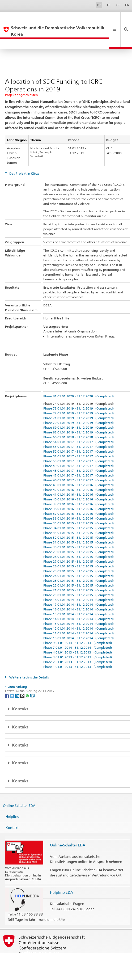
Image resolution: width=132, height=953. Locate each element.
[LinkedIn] (17, 676)
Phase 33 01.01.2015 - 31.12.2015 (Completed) (78, 513)
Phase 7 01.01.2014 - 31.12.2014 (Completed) (77, 628)
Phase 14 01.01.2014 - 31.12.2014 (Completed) (78, 599)
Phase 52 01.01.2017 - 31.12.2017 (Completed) (78, 432)
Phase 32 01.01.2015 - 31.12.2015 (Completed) (78, 518)
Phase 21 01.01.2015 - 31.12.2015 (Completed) (78, 571)
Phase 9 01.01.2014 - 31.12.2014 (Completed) (77, 623)
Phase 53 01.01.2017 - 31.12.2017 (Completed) (78, 427)
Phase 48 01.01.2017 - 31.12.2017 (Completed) (78, 451)
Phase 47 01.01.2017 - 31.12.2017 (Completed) (78, 456)
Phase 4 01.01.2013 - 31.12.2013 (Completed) (77, 633)
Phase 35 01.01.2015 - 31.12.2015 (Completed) (78, 504)
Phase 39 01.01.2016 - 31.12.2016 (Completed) (78, 485)
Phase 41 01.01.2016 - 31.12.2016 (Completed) (78, 475)
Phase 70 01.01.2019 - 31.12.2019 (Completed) (78, 403)
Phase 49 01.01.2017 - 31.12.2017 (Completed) (78, 446)
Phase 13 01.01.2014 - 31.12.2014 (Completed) (78, 604)
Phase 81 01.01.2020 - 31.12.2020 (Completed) (78, 377)
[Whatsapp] (27, 676)
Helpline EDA (61, 873)
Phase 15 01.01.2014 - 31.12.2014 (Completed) (78, 595)
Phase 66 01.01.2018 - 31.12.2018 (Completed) (78, 418)
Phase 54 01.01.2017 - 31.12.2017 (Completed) (78, 422)
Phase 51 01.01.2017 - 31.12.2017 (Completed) (78, 437)
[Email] (32, 676)
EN (127, 5)
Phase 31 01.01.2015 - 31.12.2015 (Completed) (78, 523)
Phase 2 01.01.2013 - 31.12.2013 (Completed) (77, 642)
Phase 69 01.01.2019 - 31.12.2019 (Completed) (78, 408)
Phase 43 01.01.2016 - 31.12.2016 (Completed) (78, 465)
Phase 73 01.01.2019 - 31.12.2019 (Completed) (78, 389)
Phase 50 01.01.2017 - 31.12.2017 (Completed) (78, 442)
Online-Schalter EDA (19, 786)
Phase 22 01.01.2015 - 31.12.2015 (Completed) (78, 566)
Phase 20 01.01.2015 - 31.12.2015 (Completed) (78, 575)
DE (99, 5)
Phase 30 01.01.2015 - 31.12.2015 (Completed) (78, 528)
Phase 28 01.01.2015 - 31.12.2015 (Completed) (78, 537)
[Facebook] (7, 676)
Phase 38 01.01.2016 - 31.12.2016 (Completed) (78, 489)
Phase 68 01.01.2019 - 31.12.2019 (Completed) (78, 413)
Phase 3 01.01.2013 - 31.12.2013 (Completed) (77, 638)
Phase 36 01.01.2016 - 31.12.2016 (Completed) (78, 499)
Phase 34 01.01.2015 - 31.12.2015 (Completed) (78, 509)
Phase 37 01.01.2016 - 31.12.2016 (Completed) (78, 494)
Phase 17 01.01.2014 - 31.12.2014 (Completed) (78, 585)
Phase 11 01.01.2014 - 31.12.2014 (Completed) (78, 614)
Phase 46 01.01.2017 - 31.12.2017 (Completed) (78, 461)
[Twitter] (12, 676)
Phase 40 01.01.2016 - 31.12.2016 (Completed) (78, 480)
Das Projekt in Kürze (24, 154)
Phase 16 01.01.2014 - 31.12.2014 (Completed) (78, 590)
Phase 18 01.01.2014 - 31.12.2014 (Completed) (78, 580)
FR (118, 5)
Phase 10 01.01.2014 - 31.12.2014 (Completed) (78, 619)
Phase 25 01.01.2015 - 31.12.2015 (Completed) (78, 552)
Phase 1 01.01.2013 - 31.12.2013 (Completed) (77, 647)
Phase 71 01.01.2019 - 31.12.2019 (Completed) (78, 398)
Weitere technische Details (28, 658)
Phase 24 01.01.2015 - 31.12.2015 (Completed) (78, 556)
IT (108, 5)
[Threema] (22, 676)
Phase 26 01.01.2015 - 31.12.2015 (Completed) (78, 547)
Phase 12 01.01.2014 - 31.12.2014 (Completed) (78, 609)
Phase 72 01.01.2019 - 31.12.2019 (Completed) (78, 394)
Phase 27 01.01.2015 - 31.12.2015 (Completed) (78, 542)
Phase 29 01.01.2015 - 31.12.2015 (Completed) (78, 532)
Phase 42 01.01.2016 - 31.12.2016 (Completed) (78, 470)
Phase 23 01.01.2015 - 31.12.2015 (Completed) (78, 561)
